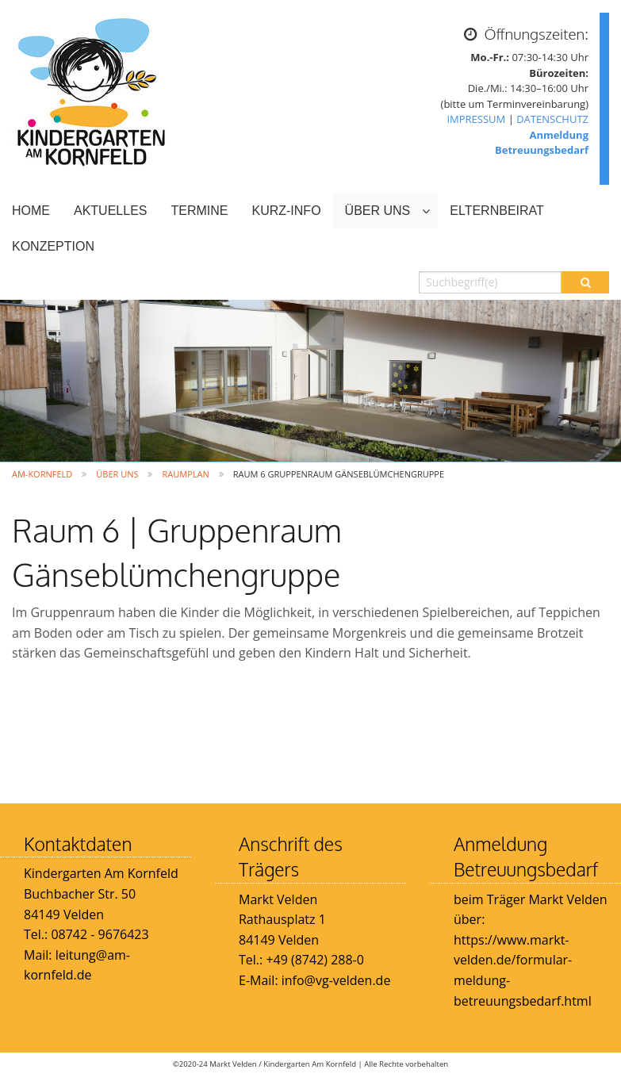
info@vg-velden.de (334, 980)
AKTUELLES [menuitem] (110, 210)
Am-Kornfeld (42, 474)
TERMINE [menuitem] (199, 210)
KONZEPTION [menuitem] (53, 246)
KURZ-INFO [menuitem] (285, 210)
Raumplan (185, 474)
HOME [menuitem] (31, 210)
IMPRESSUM (476, 119)
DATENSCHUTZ (552, 119)
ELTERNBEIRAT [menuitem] (497, 210)
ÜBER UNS (117, 474)
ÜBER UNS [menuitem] (378, 210)
